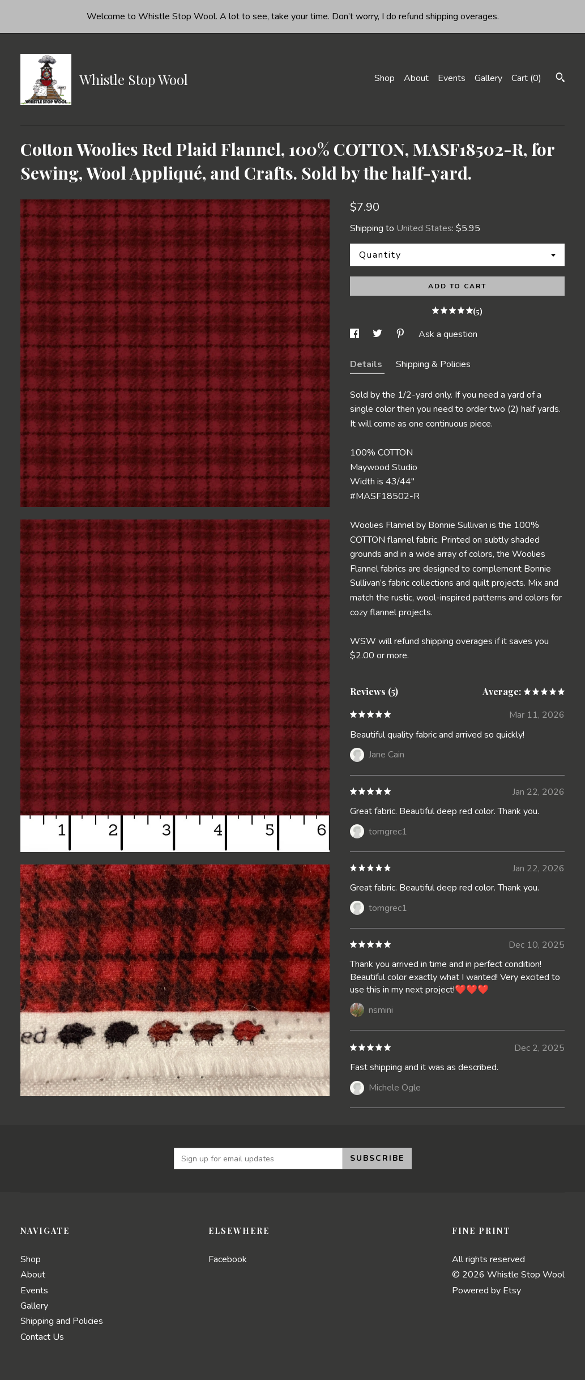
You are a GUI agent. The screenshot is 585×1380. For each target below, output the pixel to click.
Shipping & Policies (433, 364)
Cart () (526, 78)
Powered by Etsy (486, 1290)
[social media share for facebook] (355, 334)
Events (452, 78)
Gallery (488, 78)
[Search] (560, 79)
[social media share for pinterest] (401, 334)
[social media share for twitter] (379, 334)
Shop (384, 78)
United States (424, 228)
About (416, 78)
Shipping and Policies (61, 1321)
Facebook (227, 1259)
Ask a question (448, 334)
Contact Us (42, 1337)
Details (367, 364)
